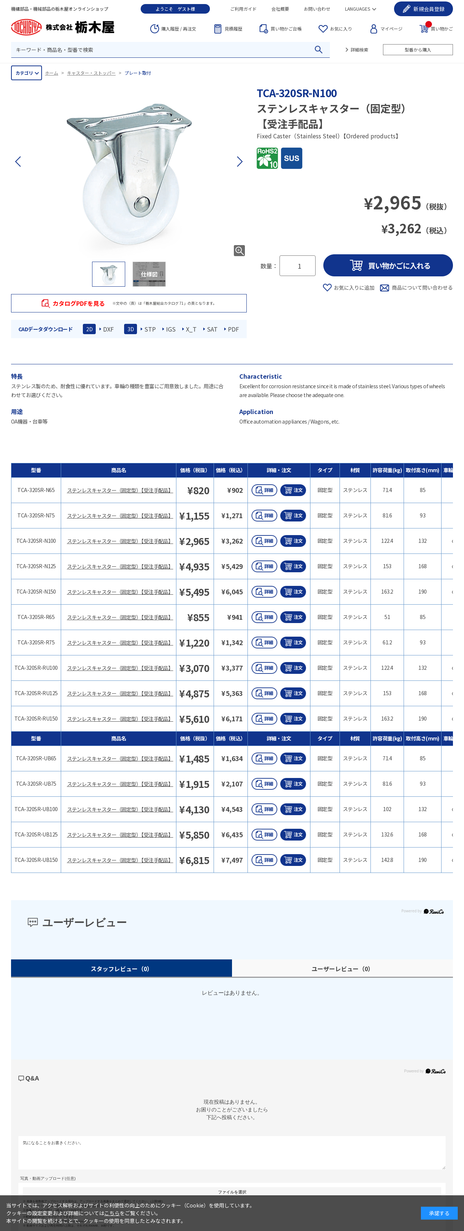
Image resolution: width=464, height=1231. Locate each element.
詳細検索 (359, 49)
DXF (108, 329)
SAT (212, 329)
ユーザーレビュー (343, 968)
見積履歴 (233, 28)
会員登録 (429, 9)
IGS (171, 329)
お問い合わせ (317, 9)
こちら (112, 1213)
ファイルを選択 (232, 1192)
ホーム (51, 73)
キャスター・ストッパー (91, 73)
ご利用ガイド (243, 9)
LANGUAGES (357, 9)
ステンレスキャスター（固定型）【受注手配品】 (120, 490)
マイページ (391, 28)
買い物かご (439, 28)
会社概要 (280, 9)
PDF (233, 329)
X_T (191, 329)
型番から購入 (418, 49)
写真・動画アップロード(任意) (47, 1178)
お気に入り (341, 28)
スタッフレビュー (122, 968)
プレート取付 (137, 73)
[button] (239, 162)
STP (150, 329)
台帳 (286, 28)
